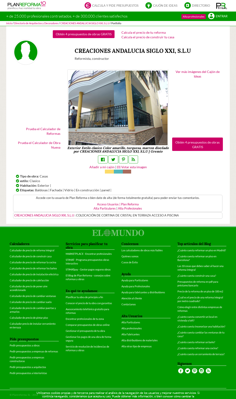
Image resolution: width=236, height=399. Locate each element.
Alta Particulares (105, 208)
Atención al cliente (131, 298)
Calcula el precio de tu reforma (143, 32)
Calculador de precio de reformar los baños (33, 268)
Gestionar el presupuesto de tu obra (85, 330)
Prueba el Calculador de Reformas (43, 131)
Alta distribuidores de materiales (139, 340)
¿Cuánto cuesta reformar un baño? (196, 342)
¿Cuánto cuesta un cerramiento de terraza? (200, 354)
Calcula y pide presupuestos (112, 5)
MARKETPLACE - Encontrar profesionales (89, 253)
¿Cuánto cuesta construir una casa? (196, 275)
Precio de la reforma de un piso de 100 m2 (200, 291)
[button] (221, 6)
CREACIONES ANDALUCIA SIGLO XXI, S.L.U (44, 215)
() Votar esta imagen (132, 167)
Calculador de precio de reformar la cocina (33, 262)
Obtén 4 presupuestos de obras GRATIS (84, 34)
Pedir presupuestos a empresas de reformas (34, 351)
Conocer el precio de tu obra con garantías (89, 303)
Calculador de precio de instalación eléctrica (34, 274)
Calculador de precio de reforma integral (32, 250)
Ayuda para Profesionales (135, 286)
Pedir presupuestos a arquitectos (28, 367)
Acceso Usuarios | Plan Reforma (118, 204)
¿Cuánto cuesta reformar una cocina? (197, 348)
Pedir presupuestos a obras (25, 345)
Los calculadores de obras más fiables (142, 250)
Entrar (217, 16)
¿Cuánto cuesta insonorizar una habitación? (201, 326)
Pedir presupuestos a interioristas (28, 373)
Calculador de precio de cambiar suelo (31, 301)
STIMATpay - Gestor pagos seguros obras (88, 269)
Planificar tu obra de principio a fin (84, 297)
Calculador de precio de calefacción (29, 280)
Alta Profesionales (130, 208)
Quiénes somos (130, 256)
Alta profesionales (193, 16)
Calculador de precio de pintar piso (29, 317)
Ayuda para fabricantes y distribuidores (143, 292)
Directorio (197, 5)
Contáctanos (128, 304)
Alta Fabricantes (130, 334)
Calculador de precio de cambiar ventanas (33, 295)
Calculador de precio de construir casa (31, 256)
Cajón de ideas (161, 5)
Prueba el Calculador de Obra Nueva (39, 145)
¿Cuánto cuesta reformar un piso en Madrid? (201, 250)
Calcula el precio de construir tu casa (147, 37)
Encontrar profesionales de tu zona (85, 318)
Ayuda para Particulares (134, 280)
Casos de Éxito (129, 262)
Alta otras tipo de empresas (136, 346)
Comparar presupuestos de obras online (88, 324)
